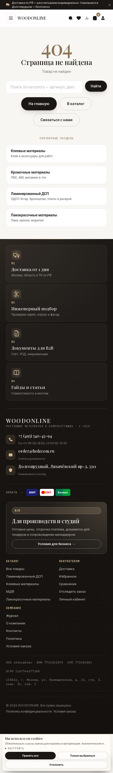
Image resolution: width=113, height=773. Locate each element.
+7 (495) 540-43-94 (35, 436)
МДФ (10, 591)
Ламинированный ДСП (24, 576)
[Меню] (11, 18)
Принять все (30, 755)
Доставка (66, 568)
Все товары (15, 568)
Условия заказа (18, 646)
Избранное (67, 576)
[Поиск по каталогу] (44, 87)
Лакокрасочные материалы (28, 599)
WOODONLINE (32, 18)
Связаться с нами (57, 119)
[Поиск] (71, 18)
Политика (14, 638)
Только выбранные (82, 755)
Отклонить (56, 764)
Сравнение (67, 584)
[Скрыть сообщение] (109, 4)
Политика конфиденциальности (29, 711)
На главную (39, 103)
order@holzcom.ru (36, 451)
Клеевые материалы (22, 584)
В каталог (75, 103)
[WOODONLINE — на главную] (56, 423)
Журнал (12, 615)
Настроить (16, 748)
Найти (96, 86)
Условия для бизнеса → (56, 544)
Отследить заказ (72, 591)
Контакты (14, 630)
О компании (15, 623)
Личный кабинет (72, 599)
